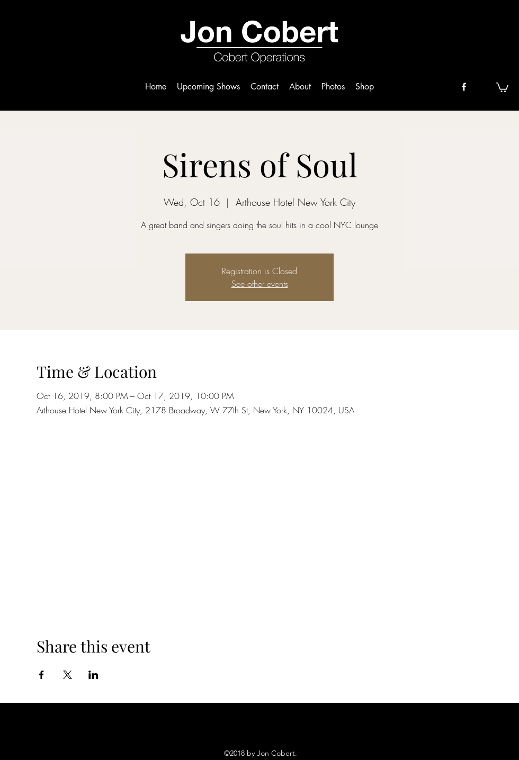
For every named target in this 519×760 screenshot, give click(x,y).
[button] (502, 87)
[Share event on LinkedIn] (93, 675)
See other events (259, 283)
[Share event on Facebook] (42, 675)
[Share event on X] (67, 675)
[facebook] (464, 87)
